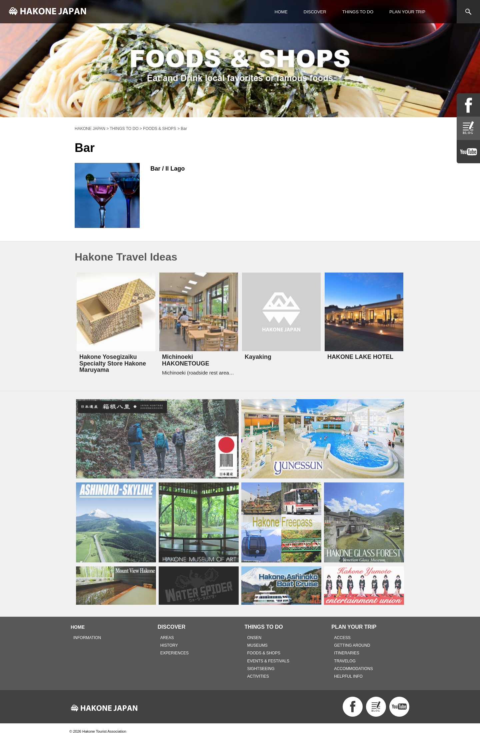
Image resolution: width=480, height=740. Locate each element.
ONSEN (254, 637)
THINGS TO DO (357, 11)
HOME (281, 11)
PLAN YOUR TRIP (407, 11)
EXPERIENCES (174, 653)
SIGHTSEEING (261, 668)
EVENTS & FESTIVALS (268, 661)
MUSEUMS (257, 645)
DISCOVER (315, 11)
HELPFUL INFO (348, 676)
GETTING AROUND (352, 645)
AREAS (167, 637)
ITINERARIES (346, 653)
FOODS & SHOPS (263, 653)
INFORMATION (87, 637)
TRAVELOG (344, 661)
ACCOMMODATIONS (353, 668)
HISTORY (169, 645)
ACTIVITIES (258, 676)
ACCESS (342, 637)
